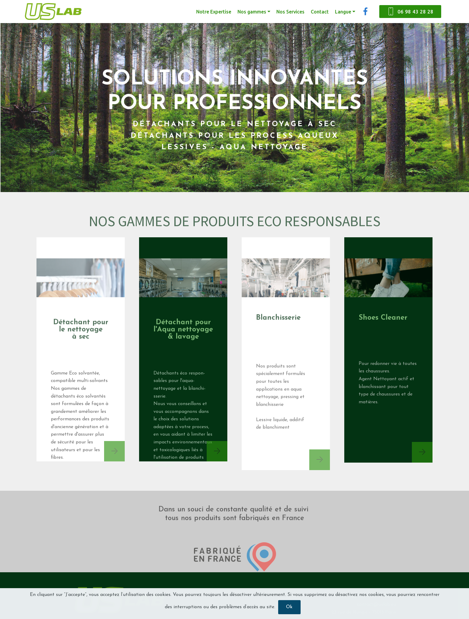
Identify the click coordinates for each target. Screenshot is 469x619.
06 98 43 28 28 (410, 12)
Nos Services (290, 11)
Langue (343, 11)
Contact (320, 11)
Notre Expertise (213, 11)
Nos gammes (251, 11)
